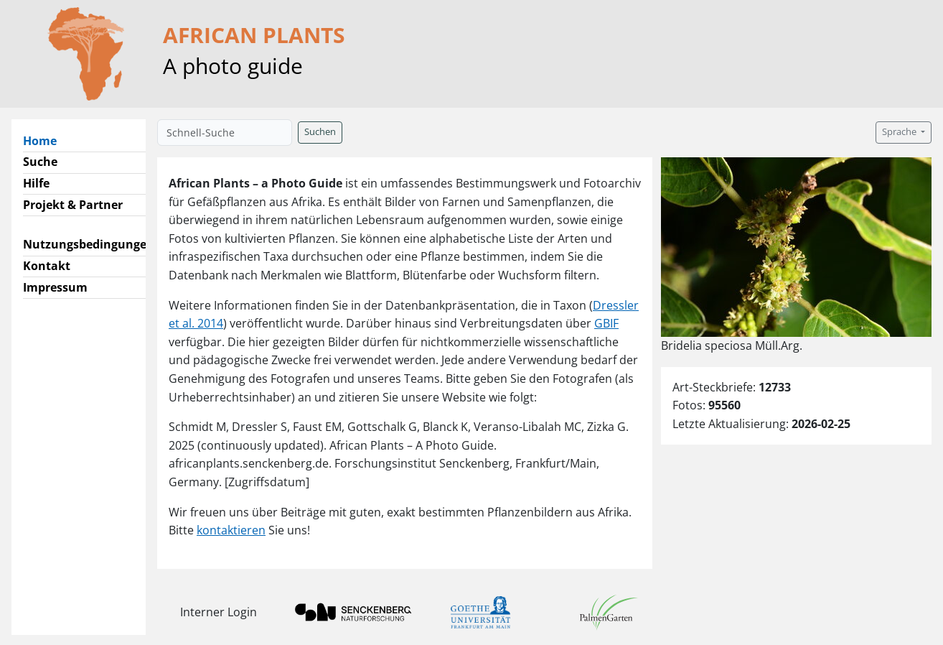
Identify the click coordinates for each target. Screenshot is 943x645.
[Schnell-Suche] (224, 132)
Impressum (55, 287)
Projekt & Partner (73, 205)
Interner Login (218, 612)
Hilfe (36, 183)
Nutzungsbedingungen (88, 244)
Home (45, 140)
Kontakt (46, 266)
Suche (40, 162)
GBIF (606, 323)
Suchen (320, 132)
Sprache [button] (900, 132)
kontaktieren (231, 530)
